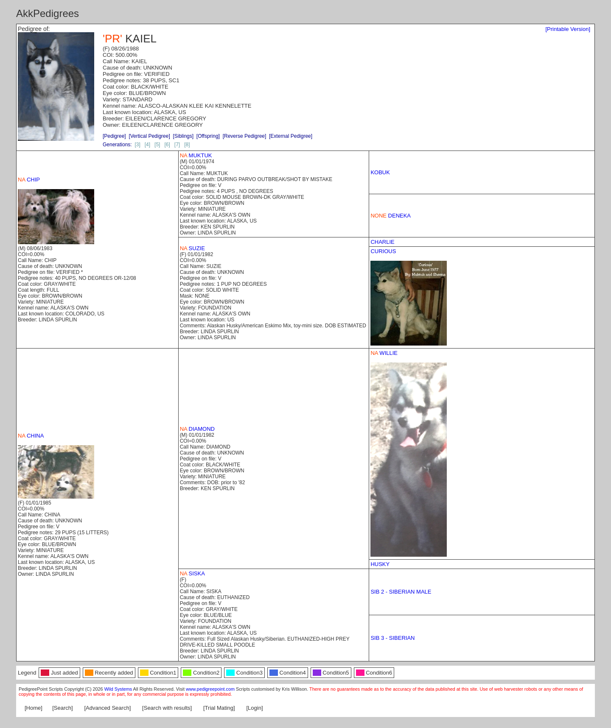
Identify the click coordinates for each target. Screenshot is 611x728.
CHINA (31, 435)
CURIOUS (383, 251)
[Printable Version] (567, 29)
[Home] (33, 708)
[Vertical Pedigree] (149, 136)
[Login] (255, 708)
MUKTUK (196, 155)
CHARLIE (382, 242)
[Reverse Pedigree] (244, 136)
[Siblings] (183, 136)
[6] (167, 145)
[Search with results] (167, 708)
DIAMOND (197, 429)
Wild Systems (118, 689)
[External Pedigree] (290, 136)
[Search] (62, 708)
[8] (187, 145)
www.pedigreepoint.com (210, 689)
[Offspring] (208, 136)
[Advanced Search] (107, 708)
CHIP (29, 179)
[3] (137, 145)
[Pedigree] (114, 136)
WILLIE (384, 353)
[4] (147, 145)
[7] (177, 145)
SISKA (192, 573)
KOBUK (380, 172)
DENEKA (390, 215)
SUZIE (192, 248)
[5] (157, 145)
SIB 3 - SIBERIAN (392, 638)
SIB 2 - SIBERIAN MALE (400, 592)
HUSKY (380, 564)
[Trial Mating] (219, 708)
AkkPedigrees (47, 13)
